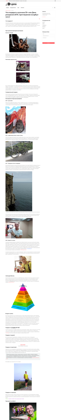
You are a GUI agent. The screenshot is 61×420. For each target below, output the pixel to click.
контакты (22, 7)
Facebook (10, 398)
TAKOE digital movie (23, 249)
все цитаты (44, 16)
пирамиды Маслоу (11, 282)
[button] (52, 7)
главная (7, 7)
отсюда (24, 83)
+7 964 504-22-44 (29, 248)
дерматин (20, 87)
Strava (16, 398)
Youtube (23, 398)
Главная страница (8, 10)
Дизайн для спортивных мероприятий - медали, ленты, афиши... (18, 0)
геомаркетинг (44, 25)
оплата (43, 28)
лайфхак (12, 10)
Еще (18, 7)
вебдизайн (43, 26)
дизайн (43, 23)
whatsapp (7, 332)
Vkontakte (13, 398)
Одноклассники (19, 398)
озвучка (43, 22)
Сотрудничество (13, 7)
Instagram (7, 398)
